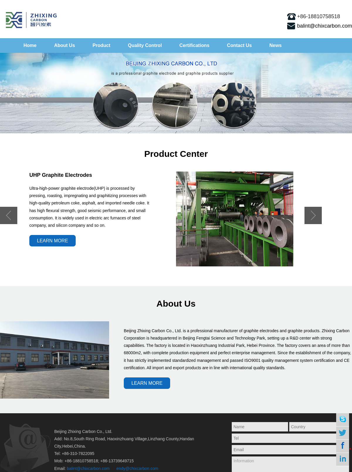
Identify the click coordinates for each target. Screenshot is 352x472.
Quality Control (145, 45)
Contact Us (239, 45)
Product (101, 45)
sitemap (337, 4)
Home (29, 45)
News (275, 45)
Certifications (194, 45)
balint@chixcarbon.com (324, 26)
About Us (64, 45)
